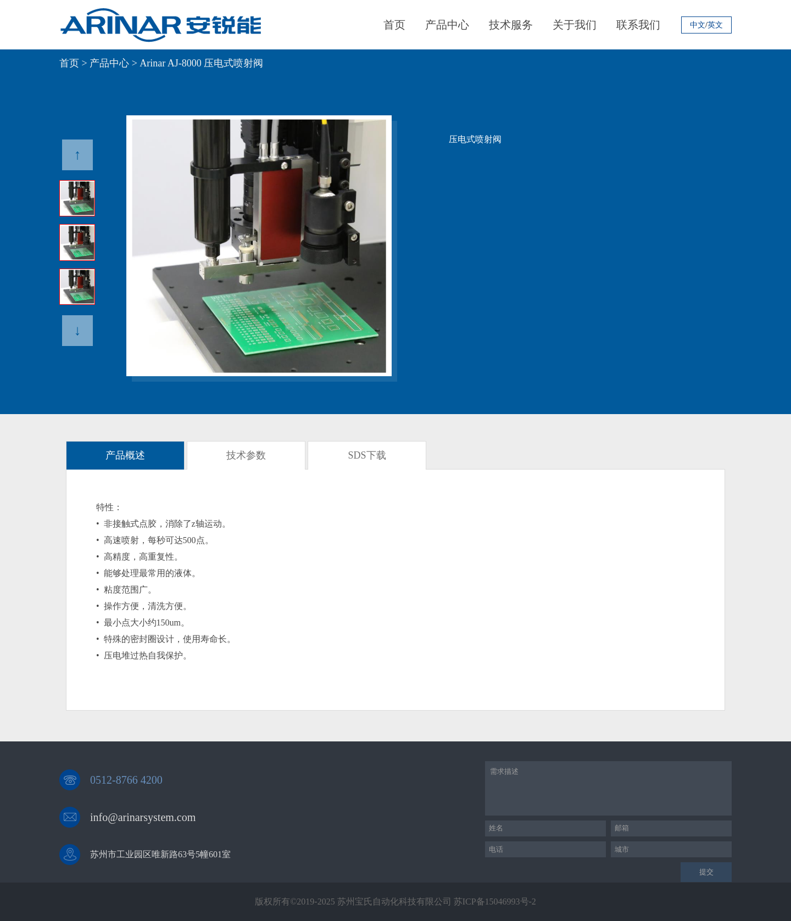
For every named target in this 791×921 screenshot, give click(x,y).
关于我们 (575, 25)
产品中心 (447, 25)
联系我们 (638, 25)
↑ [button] (77, 155)
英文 (715, 25)
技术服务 (511, 25)
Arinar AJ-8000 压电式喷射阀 (201, 63)
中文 (697, 25)
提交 (706, 872)
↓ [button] (77, 330)
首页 (394, 25)
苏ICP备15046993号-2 (495, 901)
